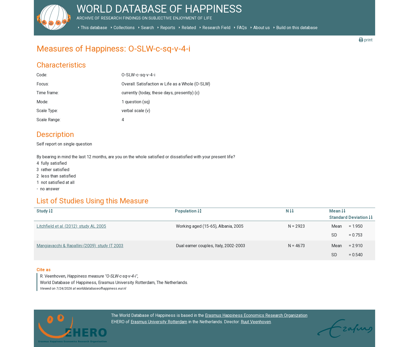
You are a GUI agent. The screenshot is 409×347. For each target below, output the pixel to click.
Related (189, 27)
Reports (167, 27)
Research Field (216, 27)
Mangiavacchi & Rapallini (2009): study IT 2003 (80, 245)
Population (188, 211)
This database (94, 27)
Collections (124, 27)
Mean (337, 211)
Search (147, 27)
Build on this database (297, 27)
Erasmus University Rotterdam (159, 321)
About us (261, 27)
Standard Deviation (350, 217)
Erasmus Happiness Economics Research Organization (256, 315)
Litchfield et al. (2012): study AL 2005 (71, 226)
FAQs (242, 27)
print (365, 39)
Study (45, 211)
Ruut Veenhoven (256, 321)
